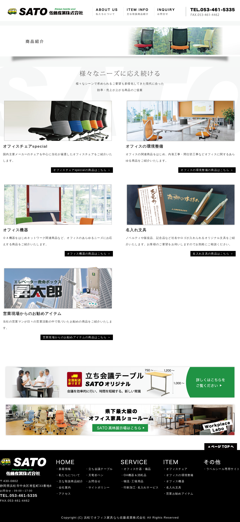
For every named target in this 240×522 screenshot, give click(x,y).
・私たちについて (68, 475)
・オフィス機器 (173, 481)
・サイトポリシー (97, 487)
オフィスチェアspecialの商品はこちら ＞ (82, 170)
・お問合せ (93, 481)
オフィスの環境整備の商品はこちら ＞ (207, 170)
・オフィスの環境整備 (178, 475)
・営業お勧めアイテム (178, 493)
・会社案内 (63, 487)
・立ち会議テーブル (99, 469)
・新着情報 (63, 469)
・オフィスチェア (175, 469)
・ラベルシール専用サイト (221, 469)
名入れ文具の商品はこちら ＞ (213, 253)
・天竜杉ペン (94, 475)
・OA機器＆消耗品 (134, 475)
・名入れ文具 (172, 487)
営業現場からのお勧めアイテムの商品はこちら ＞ (77, 337)
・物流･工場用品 (132, 481)
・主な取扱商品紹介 (69, 481)
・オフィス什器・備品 (136, 469)
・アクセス (63, 493)
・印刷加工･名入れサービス (140, 487)
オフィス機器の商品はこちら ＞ (89, 253)
